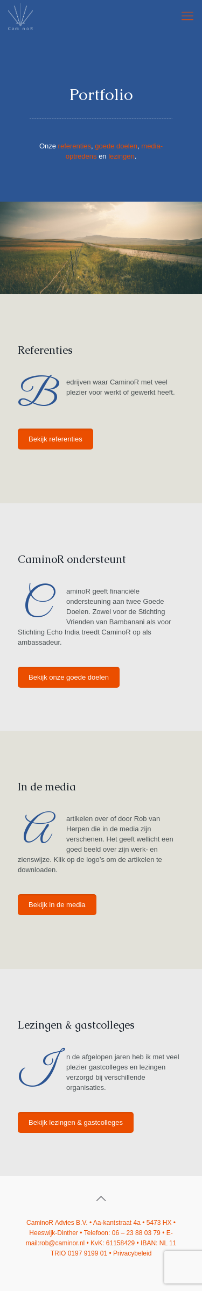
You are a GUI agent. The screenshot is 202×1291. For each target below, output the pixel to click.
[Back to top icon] (101, 1198)
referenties (74, 146)
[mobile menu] (187, 16)
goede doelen (116, 146)
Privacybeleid (132, 1253)
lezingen (121, 156)
